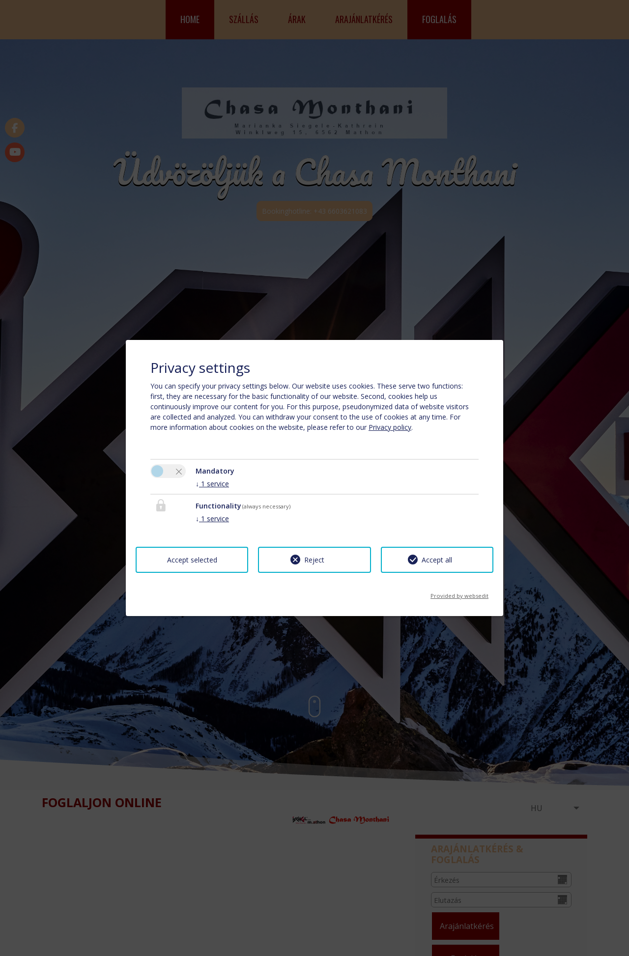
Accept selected (192, 559)
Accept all (437, 559)
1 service (212, 483)
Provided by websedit (459, 592)
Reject (314, 559)
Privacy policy (390, 427)
